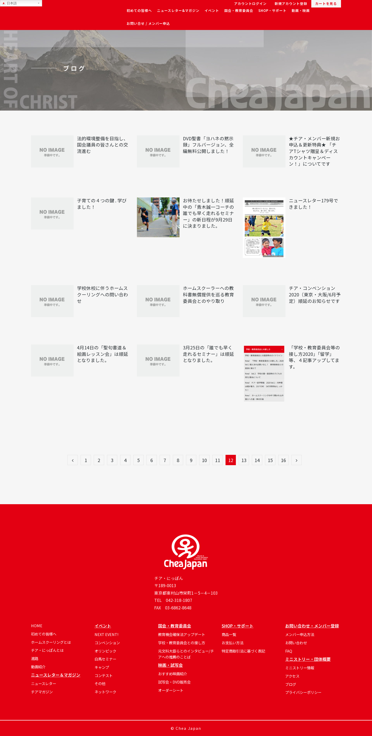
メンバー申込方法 (299, 634)
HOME (36, 625)
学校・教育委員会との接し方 (181, 642)
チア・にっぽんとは (47, 650)
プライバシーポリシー (303, 692)
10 (204, 460)
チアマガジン (42, 691)
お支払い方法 (232, 642)
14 (257, 460)
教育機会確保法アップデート (181, 634)
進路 (34, 658)
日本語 (9, 3)
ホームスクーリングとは (51, 642)
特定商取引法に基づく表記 (243, 651)
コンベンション (107, 642)
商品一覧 (229, 634)
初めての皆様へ (43, 634)
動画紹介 (38, 666)
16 (283, 460)
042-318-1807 (179, 600)
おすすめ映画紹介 (172, 673)
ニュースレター (43, 683)
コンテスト (104, 675)
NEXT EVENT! (106, 634)
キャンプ (102, 667)
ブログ (290, 684)
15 (270, 460)
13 (243, 460)
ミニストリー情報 (299, 667)
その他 (100, 683)
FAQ (288, 651)
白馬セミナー (105, 659)
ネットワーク (105, 691)
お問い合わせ (296, 642)
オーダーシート (170, 690)
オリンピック (105, 651)
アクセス (292, 676)
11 (217, 460)
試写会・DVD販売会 (174, 682)
